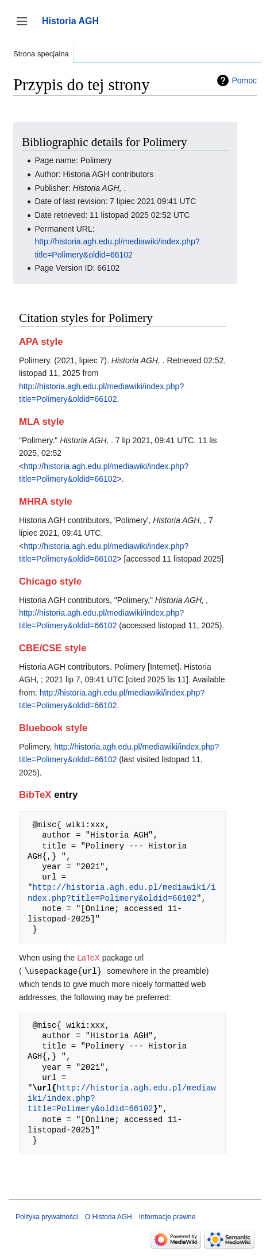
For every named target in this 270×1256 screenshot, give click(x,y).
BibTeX (35, 794)
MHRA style (45, 501)
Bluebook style (53, 728)
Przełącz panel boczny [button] (25, 27)
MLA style (41, 421)
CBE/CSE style (53, 648)
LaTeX (88, 957)
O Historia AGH (108, 1216)
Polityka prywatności (47, 1216)
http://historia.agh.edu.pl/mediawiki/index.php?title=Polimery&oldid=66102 (122, 892)
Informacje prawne (167, 1216)
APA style (41, 341)
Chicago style (50, 581)
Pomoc (244, 80)
